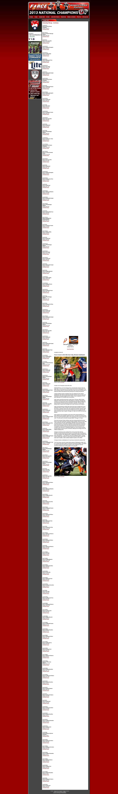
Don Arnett (62, 382)
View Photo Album (70, 349)
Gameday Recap (46, 29)
